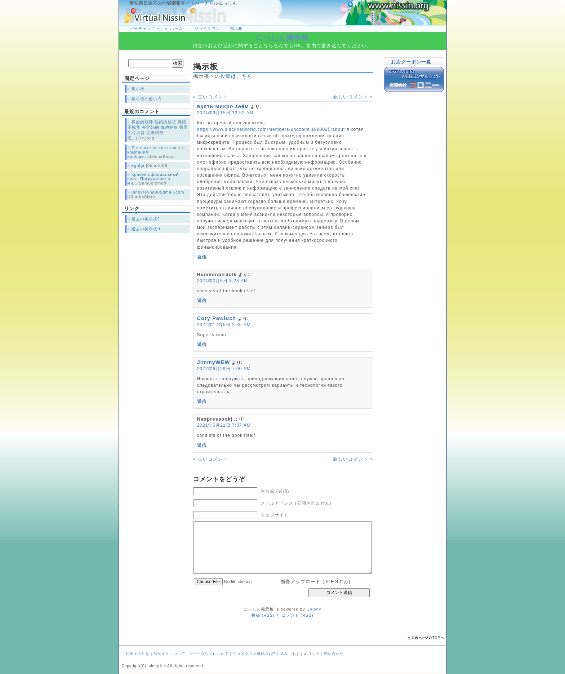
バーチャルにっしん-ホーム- (157, 28)
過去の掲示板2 (146, 219)
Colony (314, 609)
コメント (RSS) (297, 615)
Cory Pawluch (216, 318)
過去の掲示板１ (147, 229)
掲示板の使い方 (147, 99)
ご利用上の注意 (136, 654)
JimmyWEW (213, 362)
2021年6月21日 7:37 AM (224, 425)
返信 (201, 257)
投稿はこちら (236, 76)
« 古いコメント (210, 96)
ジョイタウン (207, 28)
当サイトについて (169, 654)
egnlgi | (139, 165)
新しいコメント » (353, 96)
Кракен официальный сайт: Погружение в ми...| (153, 178)
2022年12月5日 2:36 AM (224, 324)
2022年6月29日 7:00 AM (224, 368)
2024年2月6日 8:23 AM (222, 280)
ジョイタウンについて (209, 654)
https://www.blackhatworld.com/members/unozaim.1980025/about (271, 129)
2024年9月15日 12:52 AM (225, 112)
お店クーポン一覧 (411, 62)
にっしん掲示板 (282, 37)
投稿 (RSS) (263, 615)
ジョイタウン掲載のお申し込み (260, 654)
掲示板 (236, 28)
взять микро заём (223, 106)
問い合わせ (334, 654)
